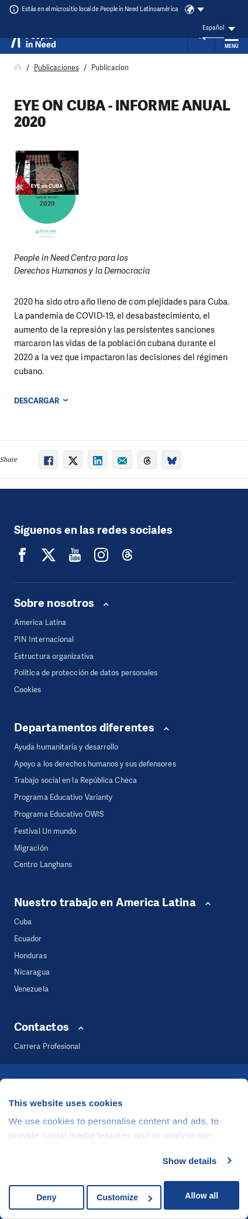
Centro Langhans (43, 864)
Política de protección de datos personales (85, 673)
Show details (190, 1161)
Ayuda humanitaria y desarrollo (66, 747)
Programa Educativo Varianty (63, 797)
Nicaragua (32, 972)
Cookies (28, 690)
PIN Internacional (44, 639)
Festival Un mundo (45, 831)
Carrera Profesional (47, 1046)
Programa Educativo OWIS (59, 814)
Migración (31, 848)
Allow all (201, 1195)
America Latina (40, 622)
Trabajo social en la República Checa (75, 780)
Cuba (23, 922)
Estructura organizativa (54, 656)
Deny (46, 1197)
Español (213, 28)
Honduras (30, 956)
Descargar (36, 401)
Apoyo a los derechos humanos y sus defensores (95, 764)
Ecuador (28, 939)
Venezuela (31, 989)
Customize (124, 1197)
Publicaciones (56, 68)
